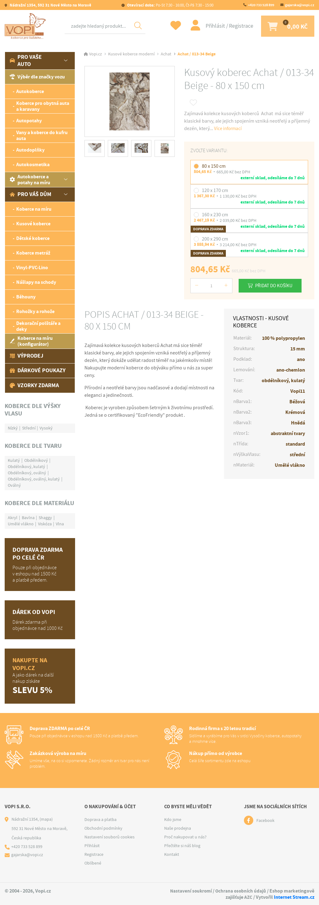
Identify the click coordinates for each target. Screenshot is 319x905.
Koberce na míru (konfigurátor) (31, 341)
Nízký (13, 428)
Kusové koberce (33, 223)
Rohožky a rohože (35, 311)
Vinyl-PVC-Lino (32, 267)
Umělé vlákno (21, 524)
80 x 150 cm (214, 166)
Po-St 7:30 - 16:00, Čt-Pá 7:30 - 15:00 (169, 5)
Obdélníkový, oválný (27, 473)
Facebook (265, 820)
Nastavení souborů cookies (109, 837)
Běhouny (26, 296)
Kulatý (14, 460)
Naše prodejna (177, 828)
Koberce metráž (33, 253)
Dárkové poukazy (37, 370)
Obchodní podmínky (103, 828)
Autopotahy (29, 120)
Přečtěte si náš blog (182, 845)
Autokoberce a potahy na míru (30, 179)
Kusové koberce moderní (131, 54)
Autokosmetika (33, 164)
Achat (166, 54)
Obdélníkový (36, 460)
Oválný (14, 485)
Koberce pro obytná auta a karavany (42, 106)
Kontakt (171, 854)
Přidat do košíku (276, 285)
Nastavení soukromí (189, 891)
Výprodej (26, 355)
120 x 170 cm (215, 190)
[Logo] (26, 26)
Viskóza (45, 524)
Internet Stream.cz (294, 896)
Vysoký (46, 428)
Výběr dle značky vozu (37, 76)
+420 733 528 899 (261, 4)
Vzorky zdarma (34, 385)
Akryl (12, 517)
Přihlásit (211, 26)
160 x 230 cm (215, 215)
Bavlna (28, 517)
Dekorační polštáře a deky (38, 326)
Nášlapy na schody (36, 282)
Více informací (229, 128)
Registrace (237, 26)
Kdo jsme (172, 819)
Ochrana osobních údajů (240, 891)
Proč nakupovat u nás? (185, 837)
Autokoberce (30, 91)
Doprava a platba (100, 819)
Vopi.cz (95, 54)
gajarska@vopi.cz (299, 4)
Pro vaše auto (26, 60)
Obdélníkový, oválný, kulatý (34, 479)
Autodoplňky (30, 150)
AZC (248, 896)
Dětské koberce (33, 238)
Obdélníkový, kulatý (26, 466)
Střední (29, 428)
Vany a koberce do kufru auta (42, 135)
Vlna (60, 524)
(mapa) (46, 819)
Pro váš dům (30, 194)
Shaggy (45, 517)
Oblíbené (92, 863)
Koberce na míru (33, 209)
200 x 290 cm (215, 239)
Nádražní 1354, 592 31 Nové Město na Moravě (50, 5)
